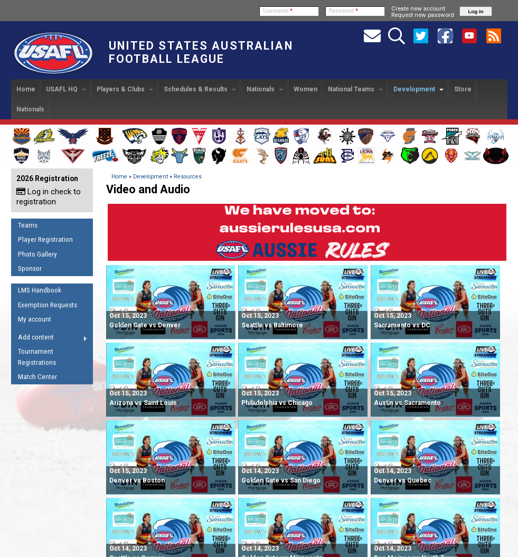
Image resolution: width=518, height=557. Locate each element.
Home (25, 89)
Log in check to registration (48, 196)
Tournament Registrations (37, 356)
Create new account (418, 8)
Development (418, 89)
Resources (188, 176)
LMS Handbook (39, 290)
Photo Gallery (37, 254)
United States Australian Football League (201, 52)
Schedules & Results (200, 89)
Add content (49, 339)
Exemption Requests (47, 305)
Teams (27, 225)
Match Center (37, 377)
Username (278, 11)
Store (463, 89)
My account (34, 319)
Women (305, 89)
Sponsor (30, 268)
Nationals (265, 89)
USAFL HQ (66, 89)
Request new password (422, 14)
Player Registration (45, 239)
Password (343, 11)
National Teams (355, 89)
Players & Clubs (125, 89)
